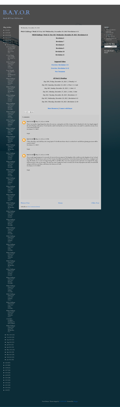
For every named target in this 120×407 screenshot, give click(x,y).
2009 (6, 390)
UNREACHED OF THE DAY (111, 39)
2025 (6, 33)
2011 (6, 385)
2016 (6, 373)
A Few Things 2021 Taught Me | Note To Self (10, 57)
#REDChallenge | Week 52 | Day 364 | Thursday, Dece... (10, 81)
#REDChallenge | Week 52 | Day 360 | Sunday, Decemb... (10, 114)
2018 (6, 368)
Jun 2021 (9, 347)
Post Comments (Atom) (34, 207)
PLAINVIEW (63, 401)
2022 (6, 40)
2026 (6, 30)
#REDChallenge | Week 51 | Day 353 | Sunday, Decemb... (10, 172)
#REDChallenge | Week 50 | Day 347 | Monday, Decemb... (10, 222)
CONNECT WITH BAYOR (110, 35)
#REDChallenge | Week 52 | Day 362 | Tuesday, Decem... (10, 98)
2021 (6, 43)
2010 (6, 387)
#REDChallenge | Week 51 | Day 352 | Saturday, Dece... (10, 181)
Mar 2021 (9, 355)
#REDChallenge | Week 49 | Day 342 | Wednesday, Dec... (10, 264)
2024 (6, 35)
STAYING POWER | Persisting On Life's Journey (10, 321)
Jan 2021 (9, 360)
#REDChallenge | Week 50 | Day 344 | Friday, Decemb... (10, 247)
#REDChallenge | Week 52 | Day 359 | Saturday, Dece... (10, 123)
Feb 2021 (9, 357)
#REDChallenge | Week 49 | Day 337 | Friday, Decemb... (10, 305)
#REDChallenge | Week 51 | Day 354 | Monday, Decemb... (10, 164)
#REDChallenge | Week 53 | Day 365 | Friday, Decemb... (10, 65)
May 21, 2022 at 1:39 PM (42, 139)
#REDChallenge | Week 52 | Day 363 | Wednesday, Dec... (10, 90)
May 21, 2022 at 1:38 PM (42, 121)
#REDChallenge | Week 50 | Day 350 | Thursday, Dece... (10, 197)
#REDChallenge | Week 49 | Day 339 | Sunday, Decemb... (10, 288)
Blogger (76, 401)
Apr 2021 (9, 352)
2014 (6, 378)
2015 (6, 375)
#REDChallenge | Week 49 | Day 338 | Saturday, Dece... (10, 297)
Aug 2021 (9, 342)
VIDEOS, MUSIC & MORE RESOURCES (111, 31)
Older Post (95, 203)
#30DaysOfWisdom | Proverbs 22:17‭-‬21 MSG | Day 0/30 (10, 50)
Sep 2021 (9, 340)
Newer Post (25, 203)
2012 (6, 383)
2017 (6, 370)
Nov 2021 (9, 335)
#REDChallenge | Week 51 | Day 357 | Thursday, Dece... (10, 139)
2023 (6, 38)
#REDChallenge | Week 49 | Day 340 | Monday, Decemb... (10, 280)
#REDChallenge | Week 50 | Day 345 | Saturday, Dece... (10, 239)
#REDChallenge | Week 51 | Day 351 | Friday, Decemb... (10, 189)
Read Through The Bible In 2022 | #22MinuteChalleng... (10, 73)
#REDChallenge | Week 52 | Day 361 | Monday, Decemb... (10, 106)
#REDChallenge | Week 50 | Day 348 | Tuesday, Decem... (10, 214)
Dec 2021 (9, 45)
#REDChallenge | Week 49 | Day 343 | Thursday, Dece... (10, 255)
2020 (6, 363)
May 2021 (9, 350)
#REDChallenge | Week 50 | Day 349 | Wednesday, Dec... (10, 206)
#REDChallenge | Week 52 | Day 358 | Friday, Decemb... (10, 131)
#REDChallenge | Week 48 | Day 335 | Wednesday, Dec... (10, 328)
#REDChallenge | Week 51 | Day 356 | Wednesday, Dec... (10, 148)
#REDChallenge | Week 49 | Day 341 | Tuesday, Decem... (10, 272)
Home (60, 203)
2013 (6, 380)
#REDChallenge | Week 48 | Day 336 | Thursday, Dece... (10, 313)
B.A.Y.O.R (16, 12)
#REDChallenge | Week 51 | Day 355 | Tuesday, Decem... (10, 156)
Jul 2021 (9, 345)
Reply (28, 133)
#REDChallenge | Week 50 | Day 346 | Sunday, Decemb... (10, 230)
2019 (6, 365)
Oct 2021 (9, 337)
